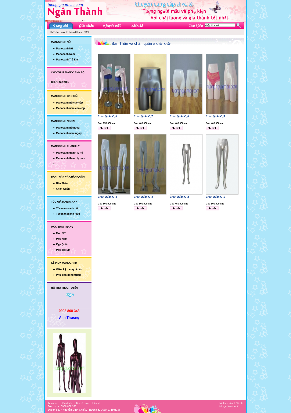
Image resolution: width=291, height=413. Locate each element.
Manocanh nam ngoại (69, 133)
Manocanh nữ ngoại (68, 127)
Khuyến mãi (82, 403)
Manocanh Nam (65, 54)
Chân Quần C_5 (215, 116)
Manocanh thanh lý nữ (69, 152)
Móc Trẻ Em (63, 249)
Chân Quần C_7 (143, 116)
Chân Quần (63, 188)
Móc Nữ (60, 233)
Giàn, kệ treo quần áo (69, 269)
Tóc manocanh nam (68, 213)
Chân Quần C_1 (215, 196)
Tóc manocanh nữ (67, 208)
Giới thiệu (67, 403)
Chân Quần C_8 (107, 116)
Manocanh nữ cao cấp (69, 102)
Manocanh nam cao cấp (70, 108)
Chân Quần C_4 (107, 196)
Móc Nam (61, 238)
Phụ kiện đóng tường (69, 274)
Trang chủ (53, 403)
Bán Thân (62, 183)
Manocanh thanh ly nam (70, 158)
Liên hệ (96, 403)
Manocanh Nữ (64, 48)
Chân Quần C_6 (179, 116)
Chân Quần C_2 (179, 196)
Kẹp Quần (62, 244)
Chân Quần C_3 (143, 196)
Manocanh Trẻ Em (67, 59)
